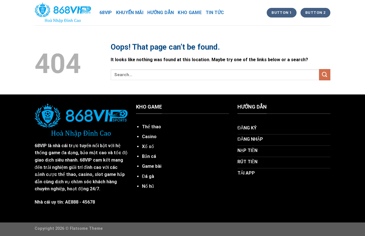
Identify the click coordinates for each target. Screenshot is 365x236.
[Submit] (324, 74)
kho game (190, 12)
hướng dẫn (160, 12)
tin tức (215, 12)
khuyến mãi (129, 12)
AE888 (71, 202)
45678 (88, 202)
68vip (105, 12)
